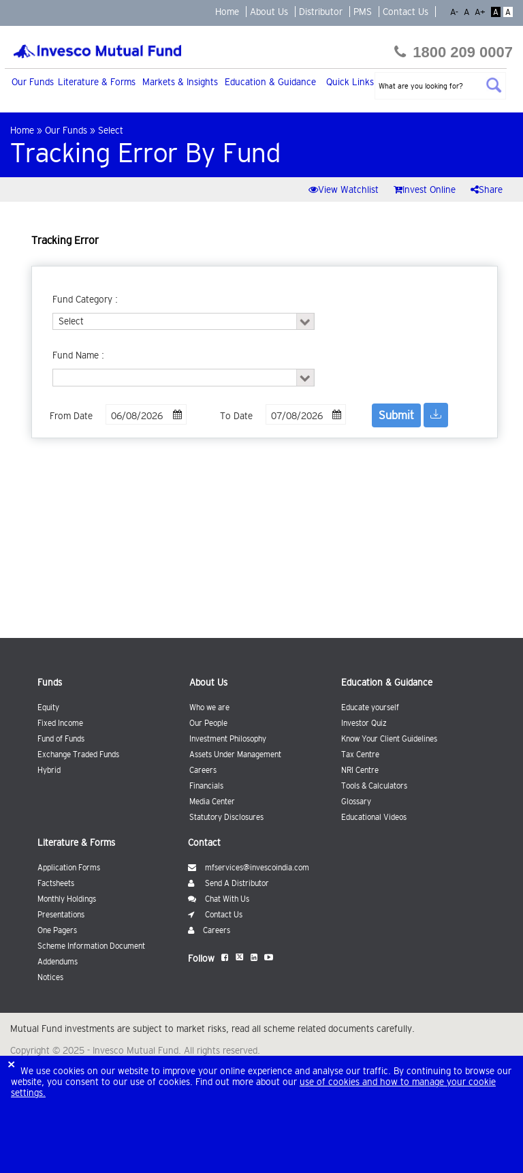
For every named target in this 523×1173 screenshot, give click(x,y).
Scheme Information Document (91, 946)
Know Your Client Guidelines (389, 739)
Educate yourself (370, 707)
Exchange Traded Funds (78, 754)
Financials (206, 786)
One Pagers (57, 930)
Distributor (321, 11)
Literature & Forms (97, 81)
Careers (203, 770)
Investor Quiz (364, 723)
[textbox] (440, 86)
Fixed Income (60, 723)
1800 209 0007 (453, 52)
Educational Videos (374, 817)
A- (455, 12)
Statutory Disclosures (226, 817)
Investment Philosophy (227, 739)
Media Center (212, 801)
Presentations (60, 914)
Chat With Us (218, 899)
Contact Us (405, 11)
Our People (208, 723)
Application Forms (68, 867)
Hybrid (49, 770)
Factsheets (55, 883)
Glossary (356, 801)
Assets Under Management (235, 754)
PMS (362, 11)
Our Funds (33, 81)
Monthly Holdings (66, 899)
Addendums (57, 961)
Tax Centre (360, 754)
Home (227, 11)
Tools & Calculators (374, 786)
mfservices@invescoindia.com (248, 867)
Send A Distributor (228, 883)
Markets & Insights (180, 81)
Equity (48, 707)
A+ (481, 12)
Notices (50, 977)
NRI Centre (360, 770)
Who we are (209, 707)
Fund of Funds (60, 739)
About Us (269, 11)
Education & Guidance (270, 81)
